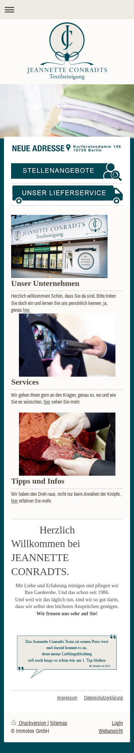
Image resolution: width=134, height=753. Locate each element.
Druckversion (29, 723)
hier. (26, 310)
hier (47, 402)
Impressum (67, 698)
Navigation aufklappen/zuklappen (67, 9)
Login (117, 723)
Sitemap (58, 723)
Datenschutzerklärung (103, 698)
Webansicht (111, 731)
